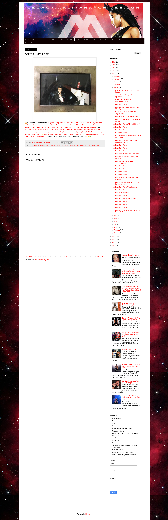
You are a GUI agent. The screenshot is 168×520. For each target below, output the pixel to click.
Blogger (88, 514)
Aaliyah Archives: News (121, 193)
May (115, 221)
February (117, 230)
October (117, 82)
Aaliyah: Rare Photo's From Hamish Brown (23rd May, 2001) (131, 366)
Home (27, 39)
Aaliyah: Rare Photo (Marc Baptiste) (125, 187)
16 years (42, 145)
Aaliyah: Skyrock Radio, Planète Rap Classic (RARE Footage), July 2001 (131, 271)
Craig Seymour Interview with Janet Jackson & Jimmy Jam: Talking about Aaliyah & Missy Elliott (131, 289)
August (116, 88)
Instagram (52, 39)
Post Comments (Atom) (42, 260)
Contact (42, 39)
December (117, 76)
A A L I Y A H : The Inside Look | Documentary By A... (123, 100)
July (115, 215)
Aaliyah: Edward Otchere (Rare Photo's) (126, 116)
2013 (114, 245)
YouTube (70, 39)
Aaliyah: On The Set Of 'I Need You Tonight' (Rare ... (125, 162)
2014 (114, 242)
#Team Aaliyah (35, 145)
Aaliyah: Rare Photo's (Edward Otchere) (126, 124)
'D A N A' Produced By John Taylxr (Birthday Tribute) (131, 319)
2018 (114, 71)
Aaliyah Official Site (82, 39)
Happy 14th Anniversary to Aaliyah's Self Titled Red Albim (130, 334)
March (116, 227)
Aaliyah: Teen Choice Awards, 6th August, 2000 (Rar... (124, 112)
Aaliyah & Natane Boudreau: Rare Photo (126, 154)
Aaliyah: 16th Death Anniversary (71, 145)
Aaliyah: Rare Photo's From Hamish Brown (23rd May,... (125, 141)
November (117, 79)
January (117, 233)
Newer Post (29, 256)
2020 (114, 65)
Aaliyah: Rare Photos (120, 169)
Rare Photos (95, 145)
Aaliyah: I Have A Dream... (130, 255)
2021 (114, 62)
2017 (114, 73)
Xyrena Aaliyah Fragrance (34, 42)
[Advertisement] (65, 235)
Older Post (100, 256)
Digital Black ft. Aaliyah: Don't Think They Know (129, 304)
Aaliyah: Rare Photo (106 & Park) (124, 198)
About (34, 39)
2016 (114, 236)
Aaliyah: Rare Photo (120, 104)
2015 (114, 239)
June (115, 218)
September (117, 85)
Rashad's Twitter (117, 39)
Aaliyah (48, 145)
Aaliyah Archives (56, 145)
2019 (114, 68)
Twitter (62, 39)
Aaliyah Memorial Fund (101, 39)
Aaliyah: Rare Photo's (129, 349)
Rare (89, 145)
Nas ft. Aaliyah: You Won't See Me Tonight (130, 382)
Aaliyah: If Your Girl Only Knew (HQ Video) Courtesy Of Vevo (131, 397)
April (115, 224)
